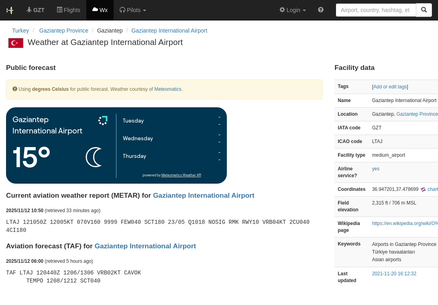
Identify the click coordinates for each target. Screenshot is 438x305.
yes (376, 169)
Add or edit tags (390, 87)
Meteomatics (167, 89)
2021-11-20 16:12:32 (394, 273)
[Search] (424, 10)
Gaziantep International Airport (169, 30)
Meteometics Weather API (181, 175)
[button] (133, 10)
